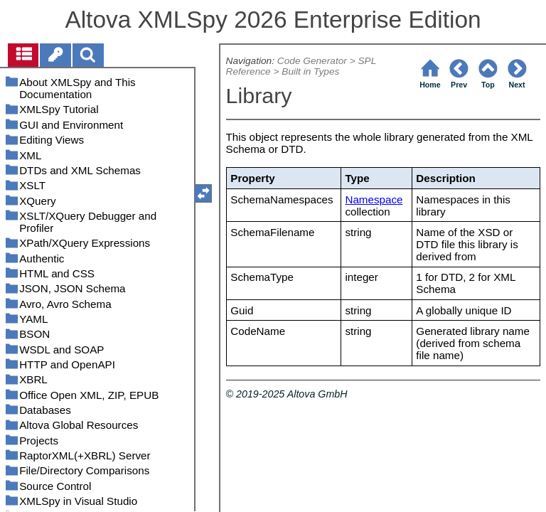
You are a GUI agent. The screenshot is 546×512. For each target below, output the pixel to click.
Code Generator (312, 60)
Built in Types (310, 71)
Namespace (373, 199)
